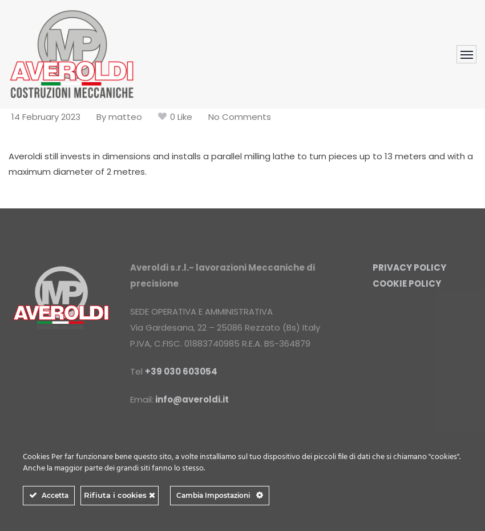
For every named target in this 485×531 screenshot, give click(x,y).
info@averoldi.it (192, 399)
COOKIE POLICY (407, 283)
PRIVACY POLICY (409, 267)
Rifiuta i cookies (119, 495)
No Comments (239, 117)
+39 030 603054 (181, 371)
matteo (125, 117)
